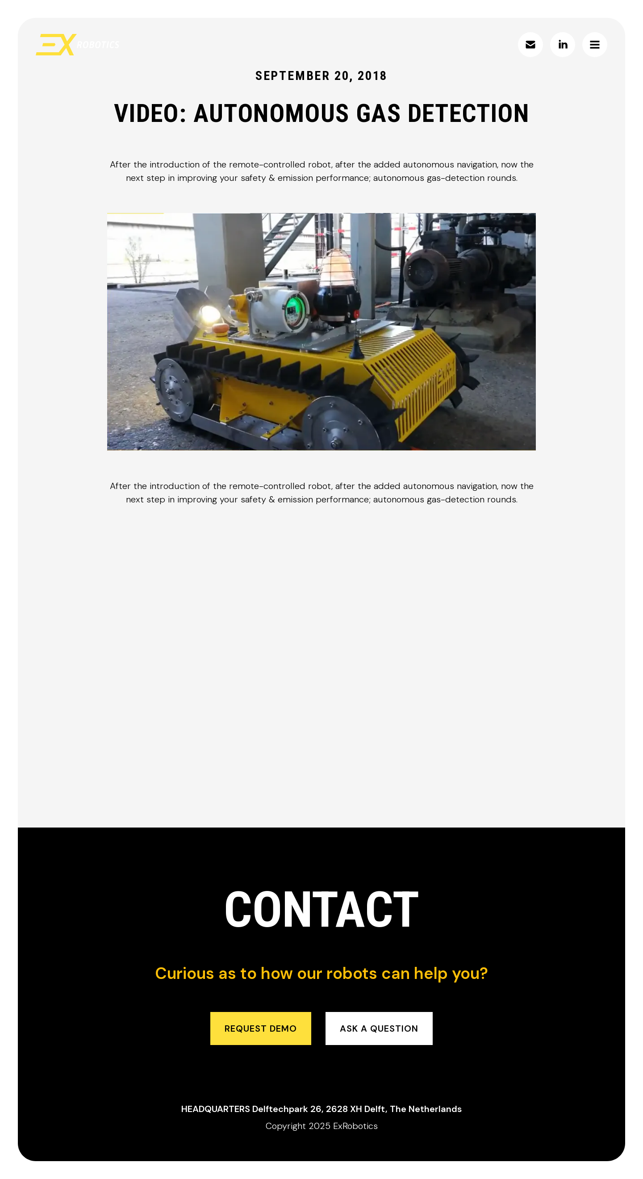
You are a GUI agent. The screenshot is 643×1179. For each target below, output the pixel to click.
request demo (261, 1028)
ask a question (379, 1028)
